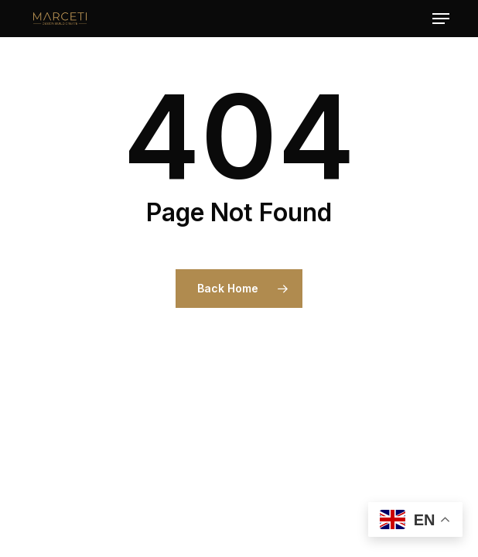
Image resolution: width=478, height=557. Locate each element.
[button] (440, 18)
